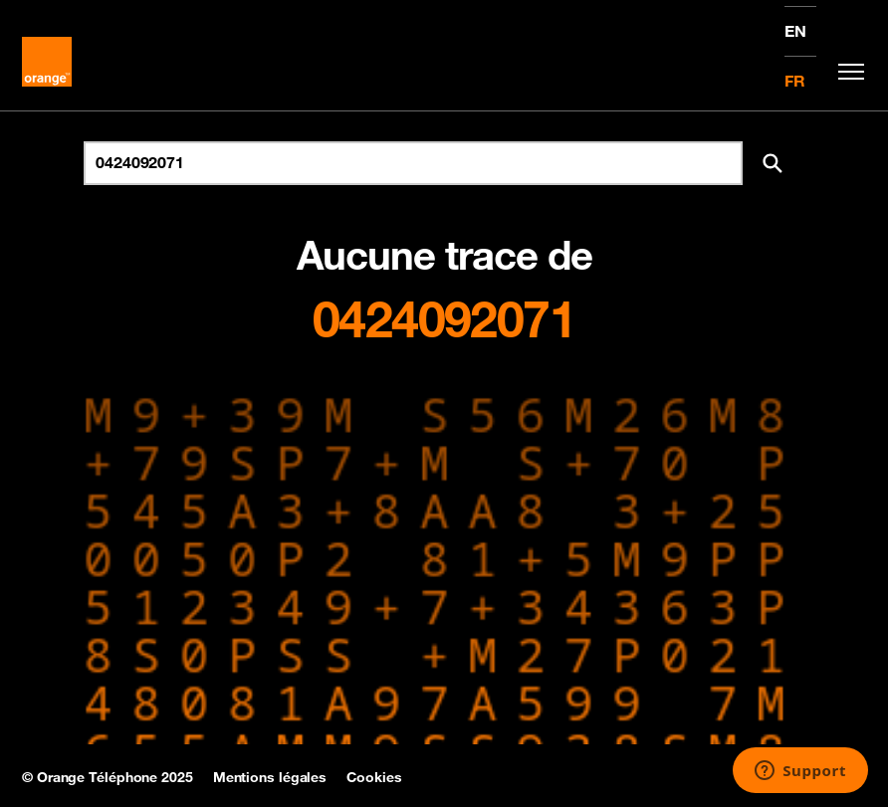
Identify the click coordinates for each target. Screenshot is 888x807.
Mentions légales (270, 777)
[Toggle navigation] (846, 71)
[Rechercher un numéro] (413, 163)
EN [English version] (795, 31)
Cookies (373, 777)
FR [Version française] (794, 81)
